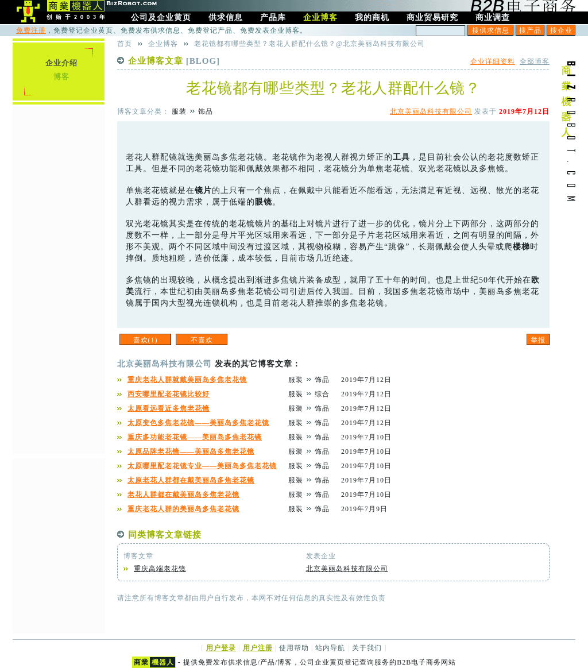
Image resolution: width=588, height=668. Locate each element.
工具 (401, 157)
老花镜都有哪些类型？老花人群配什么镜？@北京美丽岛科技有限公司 (309, 44)
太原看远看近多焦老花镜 (168, 408)
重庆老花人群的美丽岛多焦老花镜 (183, 509)
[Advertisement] (59, 278)
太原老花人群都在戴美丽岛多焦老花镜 (190, 480)
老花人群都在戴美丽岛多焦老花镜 (183, 495)
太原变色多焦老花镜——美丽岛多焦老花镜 (198, 423)
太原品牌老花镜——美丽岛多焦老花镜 (190, 451)
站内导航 (330, 648)
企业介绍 (61, 63)
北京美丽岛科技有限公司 (431, 111)
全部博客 (535, 61)
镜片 (203, 190)
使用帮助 (294, 648)
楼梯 (521, 246)
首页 (124, 44)
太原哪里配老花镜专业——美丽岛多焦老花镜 (202, 466)
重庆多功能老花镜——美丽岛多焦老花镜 (194, 437)
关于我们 (367, 648)
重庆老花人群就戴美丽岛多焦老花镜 (187, 380)
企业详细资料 (492, 61)
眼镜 (263, 202)
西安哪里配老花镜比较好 (168, 394)
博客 (61, 76)
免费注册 (31, 30)
